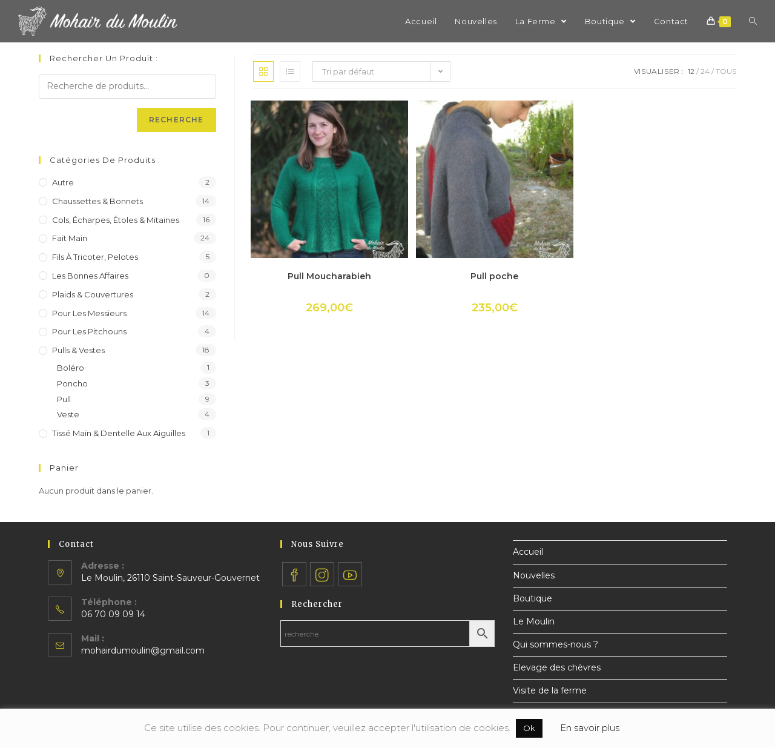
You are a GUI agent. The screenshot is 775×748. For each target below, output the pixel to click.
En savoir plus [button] (589, 727)
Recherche (176, 119)
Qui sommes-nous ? (555, 644)
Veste (68, 414)
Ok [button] (529, 728)
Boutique (532, 598)
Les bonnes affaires (90, 275)
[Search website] (753, 21)
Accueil (528, 551)
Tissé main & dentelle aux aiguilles (118, 433)
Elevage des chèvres (557, 667)
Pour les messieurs (89, 313)
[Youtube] (350, 574)
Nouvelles (534, 575)
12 (691, 71)
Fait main (69, 238)
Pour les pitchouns (89, 331)
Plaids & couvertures (92, 294)
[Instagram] (322, 574)
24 (705, 71)
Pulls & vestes (78, 350)
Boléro (70, 367)
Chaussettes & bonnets (97, 201)
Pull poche (494, 276)
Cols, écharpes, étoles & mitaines (115, 220)
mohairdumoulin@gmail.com (143, 650)
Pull (64, 399)
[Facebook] (294, 574)
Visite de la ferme (550, 690)
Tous (726, 71)
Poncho (72, 383)
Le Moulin (534, 621)
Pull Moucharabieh (329, 276)
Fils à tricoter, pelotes (95, 257)
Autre (63, 182)
